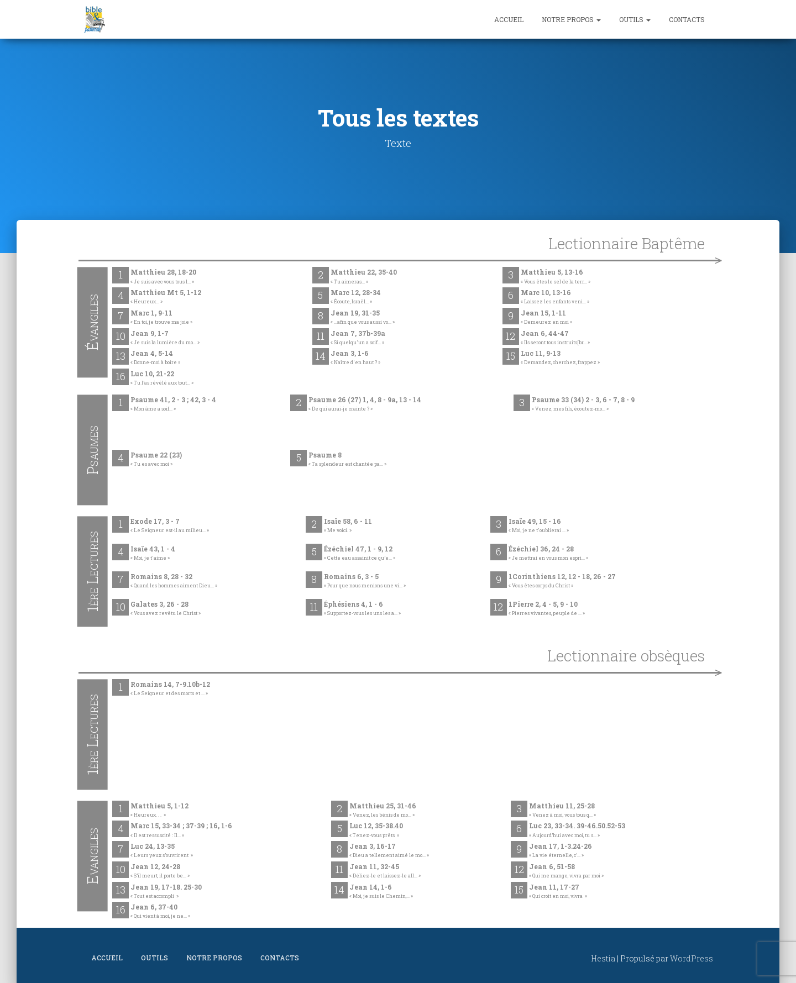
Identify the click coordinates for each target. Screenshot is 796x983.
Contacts (687, 19)
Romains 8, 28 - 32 (173, 581)
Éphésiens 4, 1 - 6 (362, 609)
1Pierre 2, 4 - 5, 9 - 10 (547, 609)
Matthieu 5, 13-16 (555, 277)
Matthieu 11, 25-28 (562, 810)
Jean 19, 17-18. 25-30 (166, 892)
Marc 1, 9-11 (161, 318)
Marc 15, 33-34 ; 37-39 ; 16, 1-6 (181, 830)
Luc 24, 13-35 (161, 851)
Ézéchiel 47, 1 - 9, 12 (359, 554)
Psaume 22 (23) (156, 460)
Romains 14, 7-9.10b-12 (170, 689)
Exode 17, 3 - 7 (169, 526)
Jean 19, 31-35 (363, 318)
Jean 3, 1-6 (355, 358)
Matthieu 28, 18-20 (163, 277)
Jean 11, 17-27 (558, 892)
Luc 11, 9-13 (560, 358)
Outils (635, 19)
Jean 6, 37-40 (160, 912)
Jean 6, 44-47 (555, 338)
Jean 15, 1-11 (546, 318)
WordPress (691, 958)
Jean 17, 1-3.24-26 (560, 851)
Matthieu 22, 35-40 (364, 277)
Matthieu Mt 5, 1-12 (165, 297)
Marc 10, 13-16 (555, 297)
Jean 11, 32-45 (385, 871)
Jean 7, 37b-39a (358, 338)
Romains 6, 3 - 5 (365, 581)
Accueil (508, 19)
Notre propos (571, 19)
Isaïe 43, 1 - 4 (152, 554)
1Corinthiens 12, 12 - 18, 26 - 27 (562, 581)
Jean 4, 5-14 (155, 358)
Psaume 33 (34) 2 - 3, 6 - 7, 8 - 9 (583, 404)
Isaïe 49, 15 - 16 (539, 526)
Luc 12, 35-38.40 (376, 830)
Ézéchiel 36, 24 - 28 (548, 554)
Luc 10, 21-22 (161, 378)
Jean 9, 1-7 (165, 338)
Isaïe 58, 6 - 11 (348, 526)
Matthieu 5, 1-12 (159, 810)
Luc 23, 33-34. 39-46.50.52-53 (577, 830)
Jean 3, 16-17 (389, 851)
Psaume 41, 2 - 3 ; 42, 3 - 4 (173, 404)
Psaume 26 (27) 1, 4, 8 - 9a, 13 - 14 (364, 404)
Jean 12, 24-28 (160, 871)
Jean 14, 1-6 (381, 892)
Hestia (603, 958)
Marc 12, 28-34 (356, 297)
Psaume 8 (347, 460)
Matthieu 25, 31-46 (382, 810)
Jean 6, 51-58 (566, 871)
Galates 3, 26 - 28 (165, 609)
